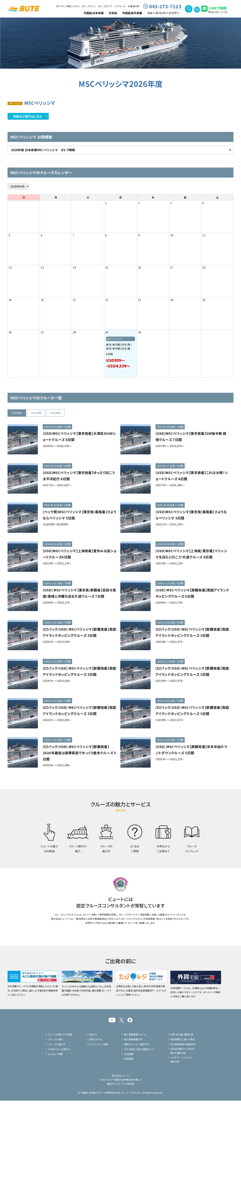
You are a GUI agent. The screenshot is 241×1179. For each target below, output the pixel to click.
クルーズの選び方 (57, 1122)
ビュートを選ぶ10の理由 (60, 1112)
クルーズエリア (105, 6)
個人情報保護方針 (133, 1117)
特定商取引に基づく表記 (182, 1117)
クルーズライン (88, 6)
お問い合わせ (95, 1117)
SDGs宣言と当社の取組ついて (139, 1127)
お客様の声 (133, 6)
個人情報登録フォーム (135, 1112)
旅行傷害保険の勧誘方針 (183, 1122)
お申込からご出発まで (59, 1127)
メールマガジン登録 (98, 1122)
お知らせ (92, 1112)
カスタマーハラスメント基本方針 (181, 1137)
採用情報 (128, 1137)
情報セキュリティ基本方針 (137, 1122)
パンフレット (120, 6)
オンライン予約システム (67, 6)
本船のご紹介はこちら (27, 116)
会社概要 (128, 1132)
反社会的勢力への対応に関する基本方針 (183, 1129)
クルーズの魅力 (55, 1117)
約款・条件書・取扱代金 (182, 1112)
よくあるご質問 (55, 1132)
